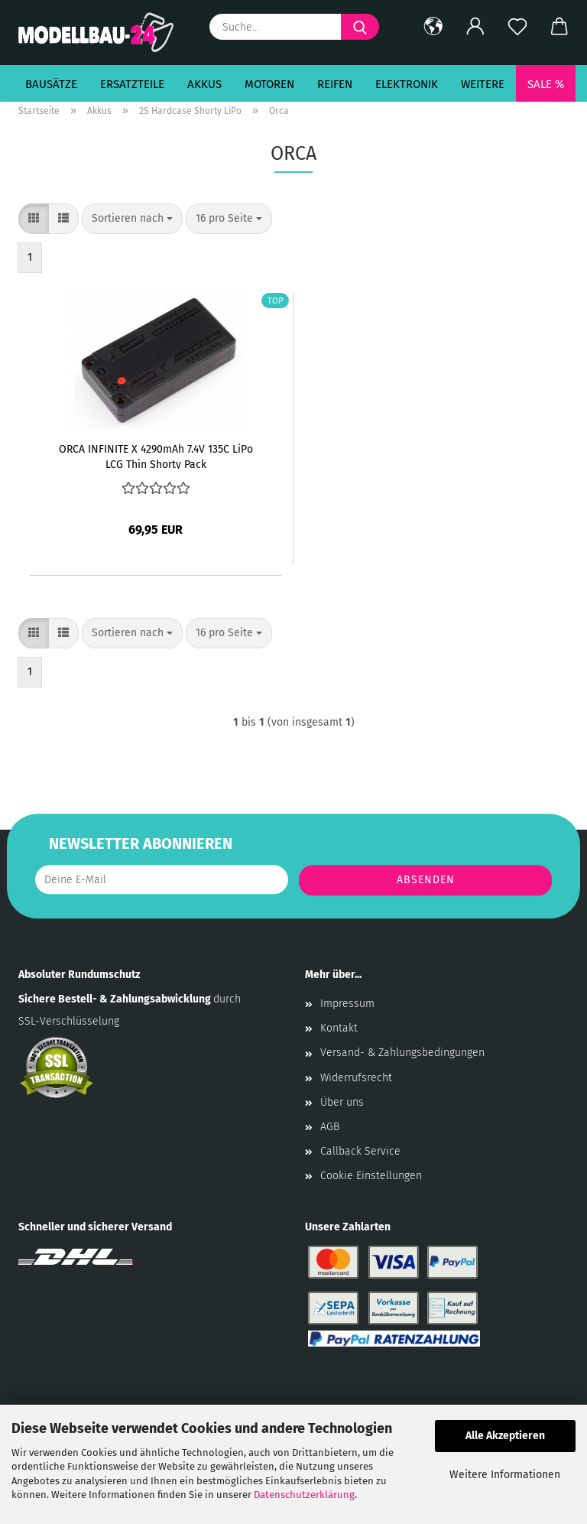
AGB (329, 1126)
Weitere (482, 84)
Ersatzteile (132, 84)
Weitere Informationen (504, 1474)
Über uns (342, 1102)
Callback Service (360, 1151)
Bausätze (51, 84)
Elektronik (406, 84)
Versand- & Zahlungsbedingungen (402, 1052)
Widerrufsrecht (356, 1077)
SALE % (545, 84)
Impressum (347, 1003)
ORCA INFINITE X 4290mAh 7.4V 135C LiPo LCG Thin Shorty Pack (156, 456)
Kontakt (339, 1028)
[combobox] (132, 218)
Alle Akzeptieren (505, 1435)
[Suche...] (360, 27)
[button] (433, 27)
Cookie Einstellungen (371, 1175)
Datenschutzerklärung (304, 1494)
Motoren (269, 84)
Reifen (334, 84)
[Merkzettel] (517, 27)
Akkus (204, 84)
